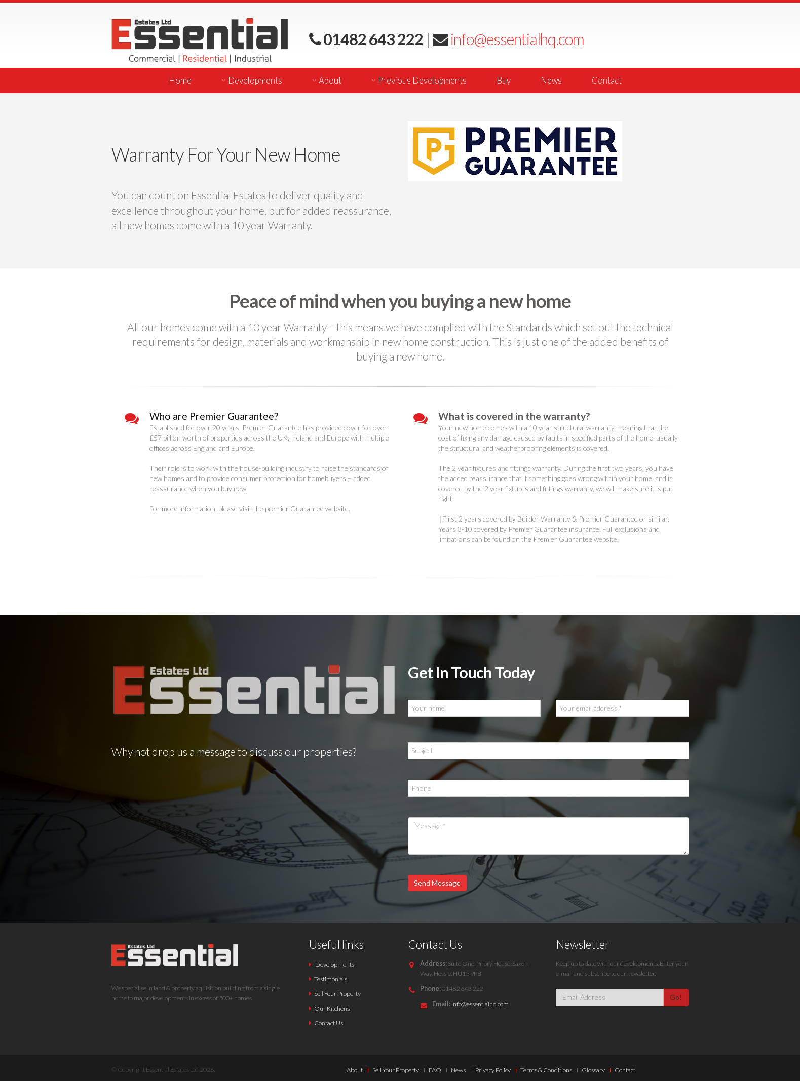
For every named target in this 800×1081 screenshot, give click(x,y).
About (330, 80)
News (551, 80)
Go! (676, 997)
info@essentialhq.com (516, 39)
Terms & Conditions (546, 1070)
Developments (255, 80)
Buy (504, 80)
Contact (607, 80)
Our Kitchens (332, 1008)
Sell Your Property (337, 993)
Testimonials (330, 979)
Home (180, 80)
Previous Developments (422, 80)
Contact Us (328, 1023)
